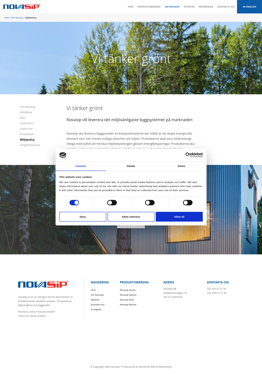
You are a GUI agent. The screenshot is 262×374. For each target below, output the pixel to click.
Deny (83, 216)
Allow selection (131, 216)
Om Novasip (171, 6)
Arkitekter (26, 112)
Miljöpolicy (27, 139)
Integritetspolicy (30, 144)
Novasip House (128, 289)
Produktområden (147, 6)
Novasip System (128, 294)
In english (249, 6)
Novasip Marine (128, 304)
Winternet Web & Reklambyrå (155, 366)
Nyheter (188, 6)
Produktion (27, 134)
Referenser (205, 6)
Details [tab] (131, 165)
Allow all (179, 216)
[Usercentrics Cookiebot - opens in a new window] (188, 154)
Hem (129, 6)
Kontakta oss (225, 6)
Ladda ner (26, 128)
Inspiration (26, 123)
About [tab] (181, 165)
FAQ (22, 117)
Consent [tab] (81, 165)
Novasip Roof (127, 299)
